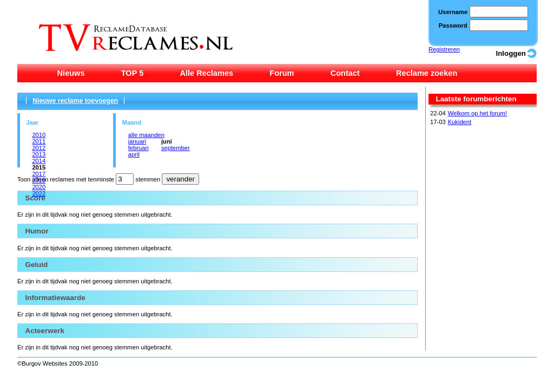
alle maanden (146, 135)
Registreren (444, 49)
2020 (38, 187)
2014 (38, 161)
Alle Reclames (206, 73)
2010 (38, 135)
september (175, 148)
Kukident (460, 122)
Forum (281, 73)
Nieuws (71, 73)
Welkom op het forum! (477, 113)
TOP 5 (132, 73)
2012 (38, 148)
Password (453, 25)
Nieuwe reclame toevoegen (75, 101)
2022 (38, 193)
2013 (38, 154)
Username (452, 12)
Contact (345, 73)
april (134, 154)
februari (138, 148)
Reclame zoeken (426, 73)
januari (137, 141)
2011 (38, 141)
